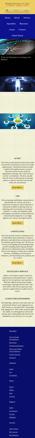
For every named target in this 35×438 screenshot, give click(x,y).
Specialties (11, 23)
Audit (11, 365)
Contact (22, 29)
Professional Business (16, 341)
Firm (10, 389)
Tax (10, 368)
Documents (13, 407)
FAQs (11, 403)
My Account (13, 427)
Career (12, 29)
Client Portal (17, 35)
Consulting (13, 371)
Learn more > (17, 185)
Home (7, 17)
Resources (24, 23)
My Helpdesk (13, 431)
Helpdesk (12, 413)
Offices (11, 385)
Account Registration (16, 434)
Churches (12, 353)
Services (27, 17)
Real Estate (13, 338)
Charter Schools (14, 350)
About (17, 17)
